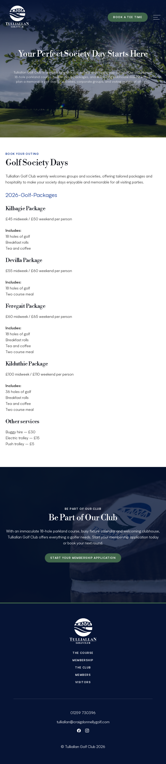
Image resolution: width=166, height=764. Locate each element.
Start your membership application (83, 557)
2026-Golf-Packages (31, 194)
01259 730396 (83, 712)
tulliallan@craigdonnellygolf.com (83, 722)
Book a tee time (127, 17)
